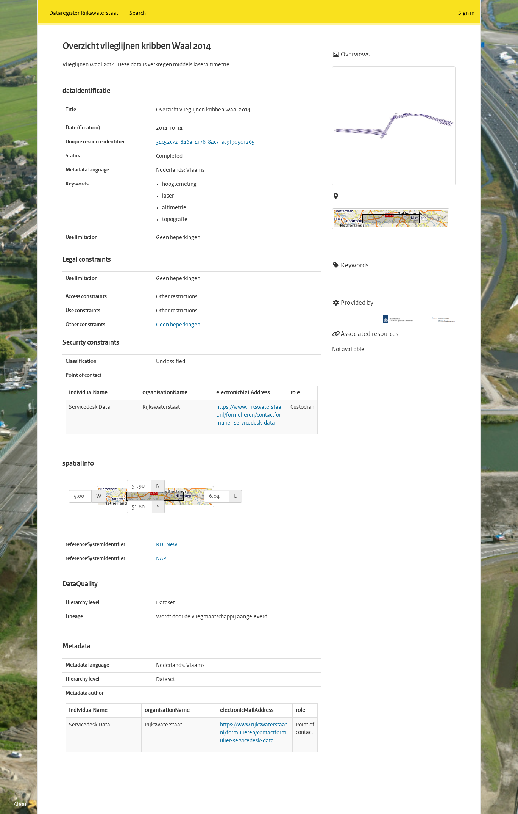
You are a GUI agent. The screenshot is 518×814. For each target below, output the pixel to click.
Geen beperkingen (178, 325)
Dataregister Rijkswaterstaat (83, 13)
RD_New (166, 544)
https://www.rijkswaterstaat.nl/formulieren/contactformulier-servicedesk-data (248, 415)
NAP (161, 558)
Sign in (466, 13)
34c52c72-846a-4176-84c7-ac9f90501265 (205, 142)
